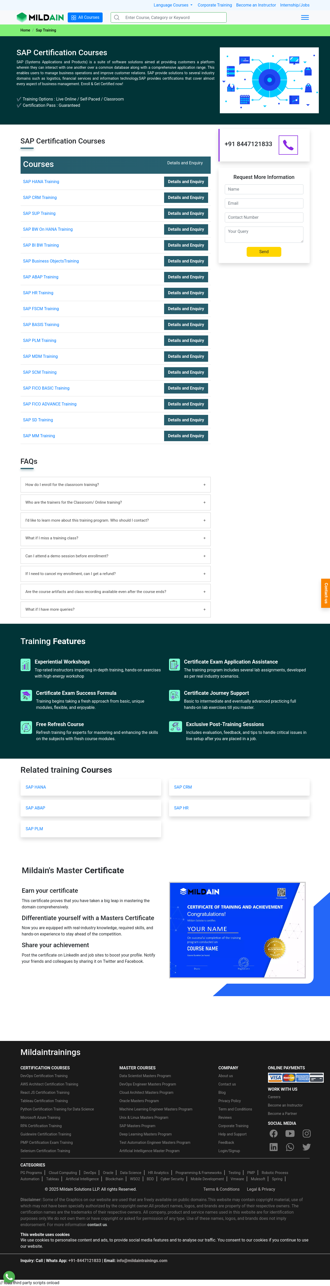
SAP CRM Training (40, 197)
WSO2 (135, 1179)
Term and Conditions (235, 1109)
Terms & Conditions (221, 1189)
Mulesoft (258, 1179)
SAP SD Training (38, 419)
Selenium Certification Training (45, 1151)
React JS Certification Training (45, 1092)
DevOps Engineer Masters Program (148, 1084)
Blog (222, 1092)
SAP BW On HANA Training (48, 229)
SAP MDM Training (40, 356)
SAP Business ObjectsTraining (51, 261)
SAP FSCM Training (41, 308)
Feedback (226, 1142)
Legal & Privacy (261, 1189)
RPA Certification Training (41, 1126)
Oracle (108, 1173)
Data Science (130, 1173)
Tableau (52, 1179)
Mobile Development (207, 1179)
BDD (150, 1179)
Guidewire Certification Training (46, 1134)
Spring (277, 1179)
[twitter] (306, 1147)
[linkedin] (273, 1147)
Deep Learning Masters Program (146, 1134)
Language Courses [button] (171, 5)
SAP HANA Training (41, 181)
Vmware (237, 1179)
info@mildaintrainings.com (142, 1260)
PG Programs (31, 1173)
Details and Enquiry (186, 181)
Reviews (225, 1117)
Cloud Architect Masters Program (146, 1092)
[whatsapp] (290, 1147)
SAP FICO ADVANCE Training (50, 404)
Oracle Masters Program (139, 1101)
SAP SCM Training (40, 372)
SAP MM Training (39, 435)
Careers (274, 1097)
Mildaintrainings (51, 1052)
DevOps (90, 1173)
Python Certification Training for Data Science (57, 1109)
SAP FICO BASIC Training (46, 388)
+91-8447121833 (85, 1260)
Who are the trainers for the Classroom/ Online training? (74, 502)
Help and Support (233, 1134)
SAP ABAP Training (41, 276)
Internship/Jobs (295, 5)
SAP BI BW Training (41, 245)
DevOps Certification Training (44, 1076)
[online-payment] (296, 1077)
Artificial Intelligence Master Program (150, 1151)
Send (264, 251)
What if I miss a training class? (52, 538)
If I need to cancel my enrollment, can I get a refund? (71, 573)
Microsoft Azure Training (40, 1117)
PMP (251, 1173)
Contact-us (326, 593)
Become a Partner (282, 1114)
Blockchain (114, 1179)
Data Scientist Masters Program (145, 1076)
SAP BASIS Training (41, 324)
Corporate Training (215, 5)
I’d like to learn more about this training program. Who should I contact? (87, 520)
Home (25, 30)
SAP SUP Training (39, 213)
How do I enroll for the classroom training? (62, 484)
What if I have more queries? (50, 609)
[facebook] (273, 1133)
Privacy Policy (230, 1101)
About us (226, 1076)
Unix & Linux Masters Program (144, 1117)
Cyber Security (172, 1179)
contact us (97, 1224)
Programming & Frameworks (199, 1173)
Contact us (227, 1084)
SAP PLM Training (40, 340)
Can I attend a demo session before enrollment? (67, 556)
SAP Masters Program (137, 1126)
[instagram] (306, 1133)
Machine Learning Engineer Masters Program (156, 1109)
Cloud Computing (63, 1173)
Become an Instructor (256, 5)
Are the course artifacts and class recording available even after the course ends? (96, 591)
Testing (234, 1173)
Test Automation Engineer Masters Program (155, 1142)
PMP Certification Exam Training (47, 1142)
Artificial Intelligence (82, 1179)
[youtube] (290, 1133)
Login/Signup (229, 1151)
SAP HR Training (38, 292)
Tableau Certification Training (44, 1101)
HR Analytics (158, 1173)
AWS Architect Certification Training (49, 1084)
